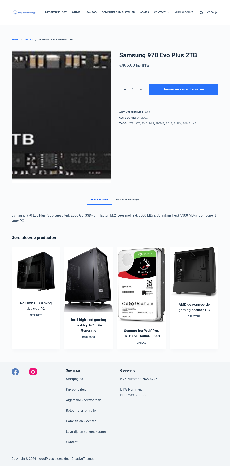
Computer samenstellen (118, 12)
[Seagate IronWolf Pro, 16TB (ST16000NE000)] (141, 285)
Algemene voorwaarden (83, 400)
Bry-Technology (56, 12)
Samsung (190, 123)
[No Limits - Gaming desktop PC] (36, 271)
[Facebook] (15, 371)
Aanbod (91, 12)
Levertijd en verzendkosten (86, 432)
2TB (131, 123)
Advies (144, 12)
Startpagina (74, 379)
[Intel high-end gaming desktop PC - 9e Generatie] (88, 279)
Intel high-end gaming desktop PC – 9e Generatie (88, 325)
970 (137, 123)
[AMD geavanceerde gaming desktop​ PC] (194, 272)
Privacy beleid (76, 389)
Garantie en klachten (81, 421)
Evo (145, 123)
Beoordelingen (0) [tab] (127, 199)
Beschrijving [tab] (99, 199)
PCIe (169, 123)
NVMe (160, 123)
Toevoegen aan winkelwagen (183, 89)
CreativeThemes (83, 459)
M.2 (151, 123)
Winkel (76, 12)
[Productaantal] (132, 89)
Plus (177, 123)
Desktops (36, 315)
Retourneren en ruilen (82, 411)
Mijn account (184, 12)
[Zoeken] (201, 12)
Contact (162, 12)
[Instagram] (33, 371)
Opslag (142, 117)
